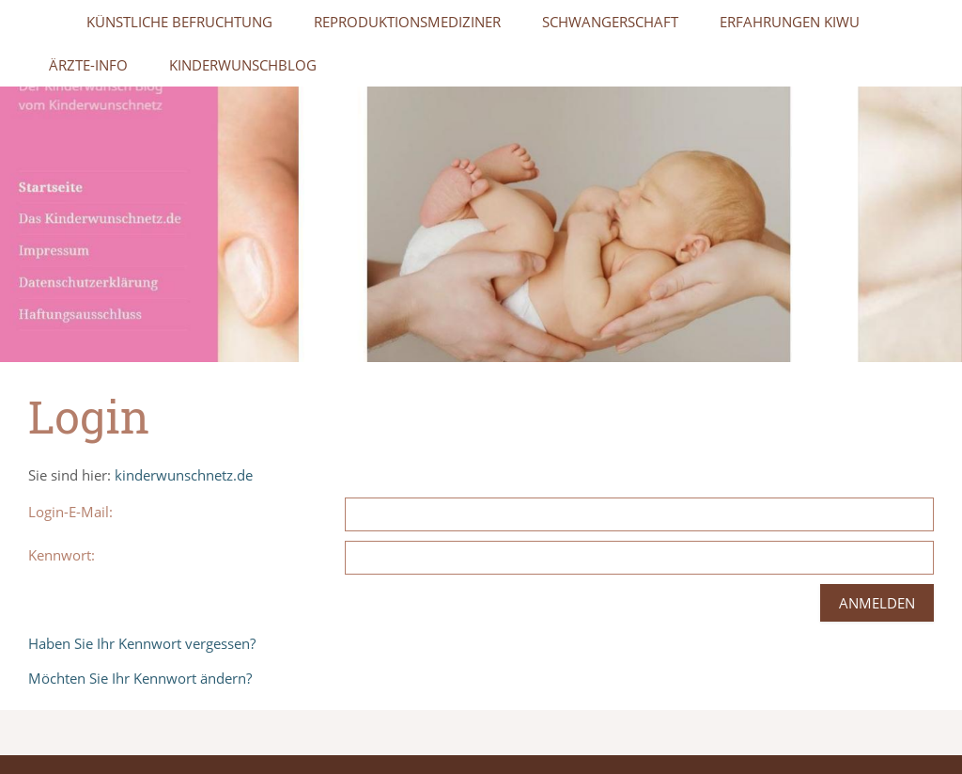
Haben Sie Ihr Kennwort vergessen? (142, 643)
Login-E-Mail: (70, 511)
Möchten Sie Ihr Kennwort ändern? (140, 678)
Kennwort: (61, 554)
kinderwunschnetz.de (184, 475)
